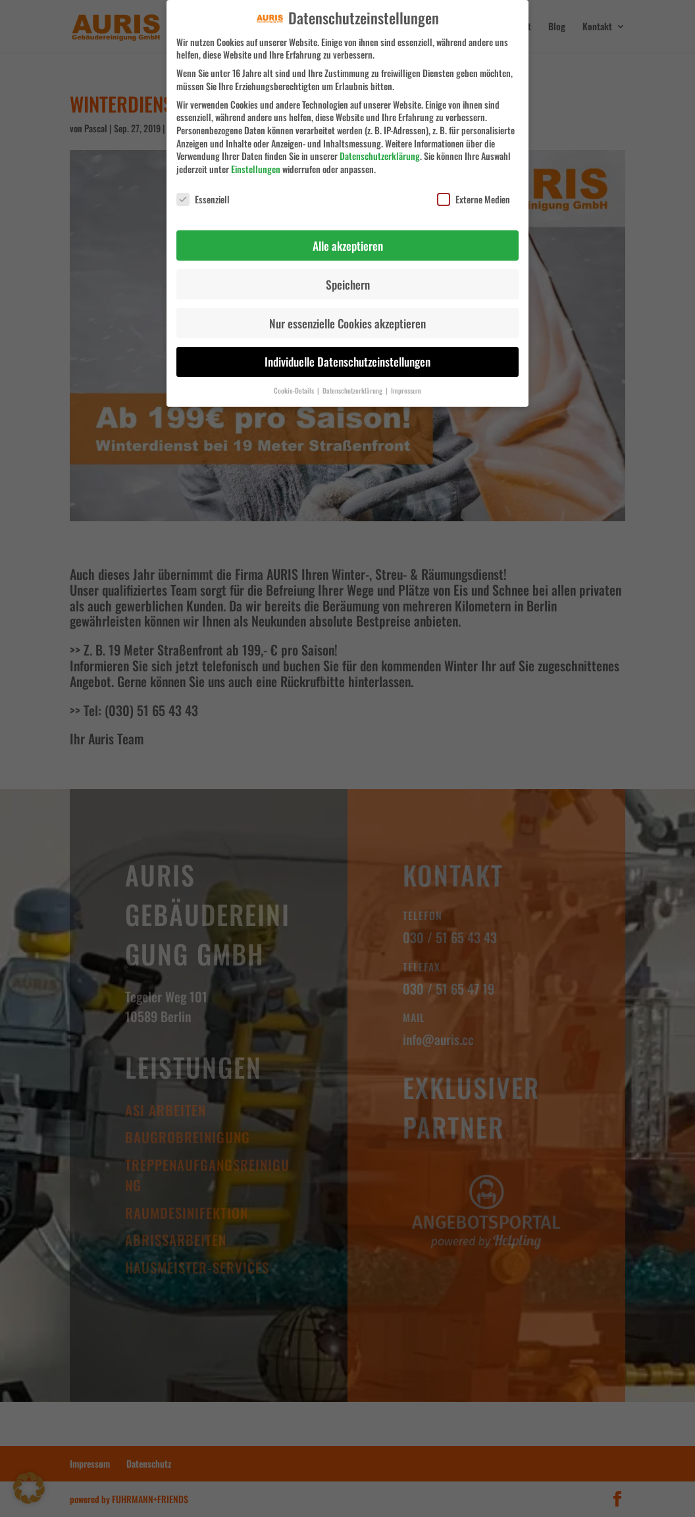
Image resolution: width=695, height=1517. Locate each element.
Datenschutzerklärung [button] (353, 382)
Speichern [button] (348, 275)
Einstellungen (255, 160)
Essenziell (203, 190)
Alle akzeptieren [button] (348, 236)
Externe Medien (473, 190)
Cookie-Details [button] (295, 382)
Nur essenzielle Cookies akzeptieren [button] (347, 314)
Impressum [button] (406, 382)
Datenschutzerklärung (380, 148)
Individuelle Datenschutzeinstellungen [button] (347, 353)
